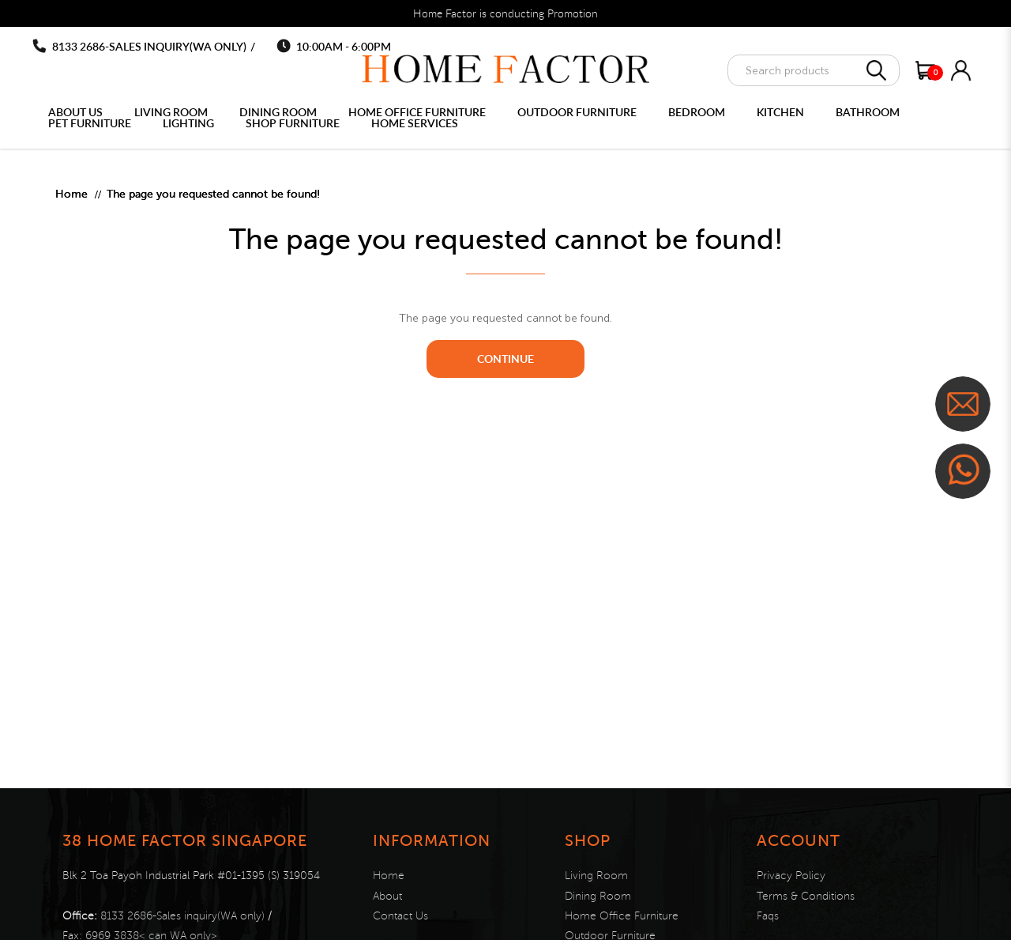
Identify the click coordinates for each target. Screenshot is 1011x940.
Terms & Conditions (806, 896)
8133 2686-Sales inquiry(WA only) (149, 46)
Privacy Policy (791, 875)
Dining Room (598, 896)
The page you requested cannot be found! (213, 194)
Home (71, 194)
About (387, 896)
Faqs (768, 916)
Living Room (596, 875)
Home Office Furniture (621, 916)
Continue (505, 358)
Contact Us (400, 916)
